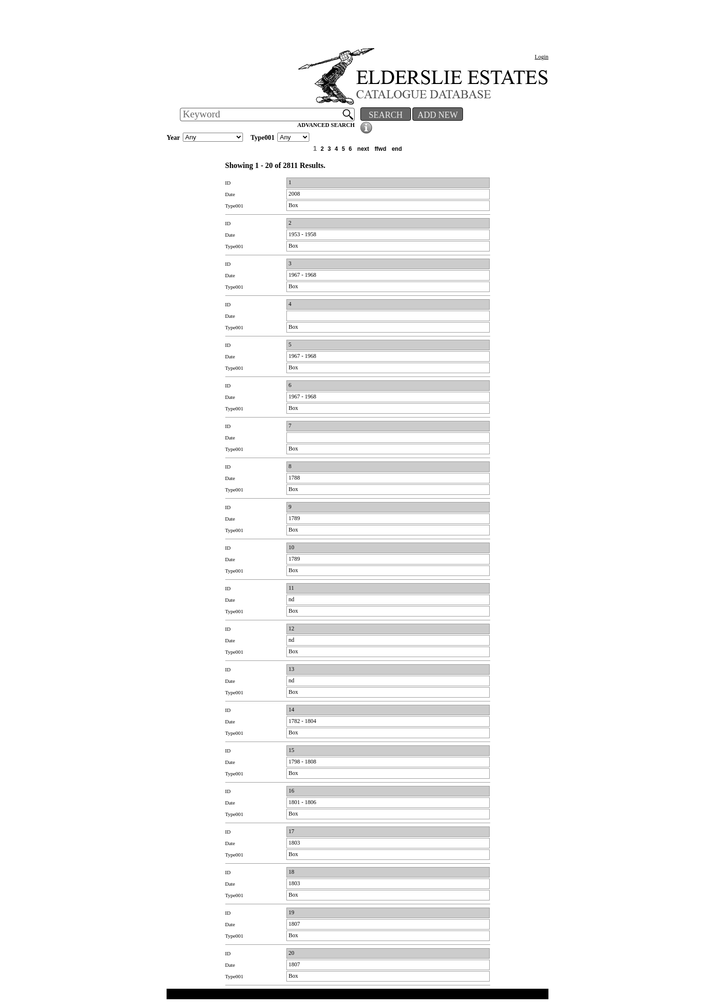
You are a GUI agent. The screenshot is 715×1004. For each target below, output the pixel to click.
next (363, 149)
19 (291, 912)
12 (291, 628)
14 (291, 709)
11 (291, 588)
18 (291, 871)
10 (291, 547)
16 (291, 790)
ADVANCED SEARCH (326, 125)
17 (291, 831)
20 (291, 953)
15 (291, 750)
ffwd (381, 149)
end (397, 149)
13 (291, 669)
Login (541, 56)
